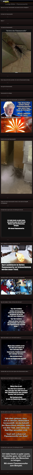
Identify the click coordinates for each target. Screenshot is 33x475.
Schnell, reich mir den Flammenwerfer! (8, 139)
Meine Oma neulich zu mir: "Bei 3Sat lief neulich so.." (11, 337)
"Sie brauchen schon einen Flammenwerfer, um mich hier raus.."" (13, 99)
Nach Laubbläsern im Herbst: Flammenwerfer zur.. (10, 243)
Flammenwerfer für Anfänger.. (6, 93)
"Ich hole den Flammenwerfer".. (7, 27)
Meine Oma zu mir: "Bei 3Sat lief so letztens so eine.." (11, 378)
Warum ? (2, 20)
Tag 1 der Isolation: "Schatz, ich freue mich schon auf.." (11, 302)
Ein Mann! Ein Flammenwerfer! (7, 14)
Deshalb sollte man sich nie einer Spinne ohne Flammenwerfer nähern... (15, 371)
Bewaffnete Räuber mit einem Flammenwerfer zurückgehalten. (13, 277)
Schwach (5, 10)
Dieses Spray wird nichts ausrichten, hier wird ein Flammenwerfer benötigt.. (15, 79)
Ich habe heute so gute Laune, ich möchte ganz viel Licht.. (12, 209)
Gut (2, 10)
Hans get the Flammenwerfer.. (7, 86)
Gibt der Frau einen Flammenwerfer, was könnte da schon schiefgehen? (15, 7)
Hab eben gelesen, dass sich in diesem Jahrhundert (11, 411)
